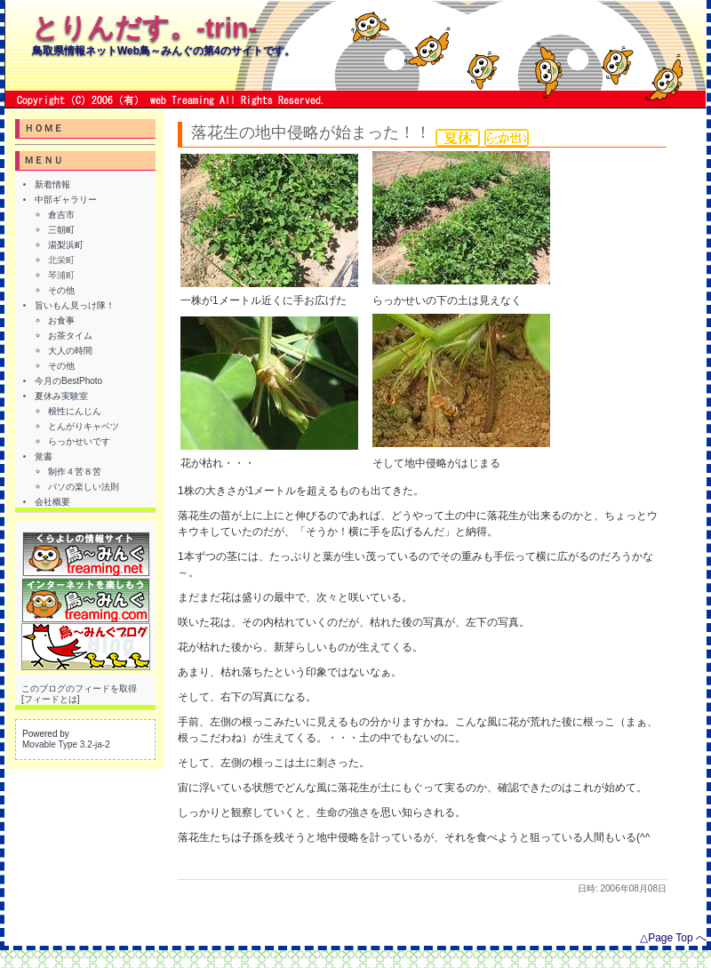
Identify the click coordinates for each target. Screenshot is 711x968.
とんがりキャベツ (83, 426)
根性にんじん (74, 411)
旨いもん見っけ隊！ (75, 305)
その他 (61, 290)
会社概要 (52, 502)
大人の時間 (70, 351)
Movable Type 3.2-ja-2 (66, 744)
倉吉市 (61, 215)
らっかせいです (79, 441)
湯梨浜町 (66, 245)
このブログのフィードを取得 (79, 688)
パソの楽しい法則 (83, 487)
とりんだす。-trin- (144, 27)
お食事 (61, 320)
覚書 (43, 456)
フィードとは (50, 699)
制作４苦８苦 (74, 471)
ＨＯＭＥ (43, 128)
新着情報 (52, 184)
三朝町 (61, 230)
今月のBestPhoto (68, 381)
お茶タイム (70, 335)
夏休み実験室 (61, 396)
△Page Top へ (673, 938)
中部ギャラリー (66, 199)
